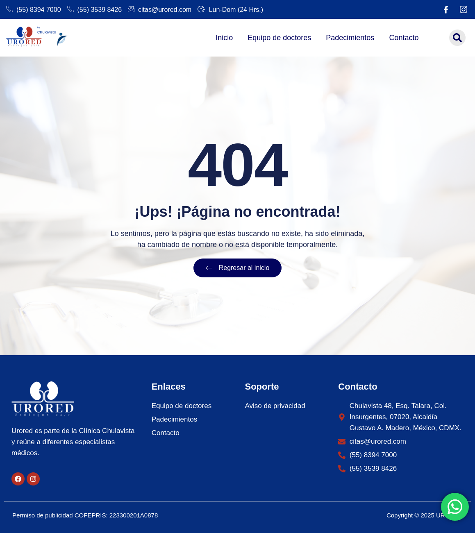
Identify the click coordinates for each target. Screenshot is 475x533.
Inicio (224, 38)
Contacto (403, 38)
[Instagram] (463, 9)
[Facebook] (446, 9)
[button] (457, 37)
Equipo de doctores (279, 38)
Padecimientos (350, 38)
